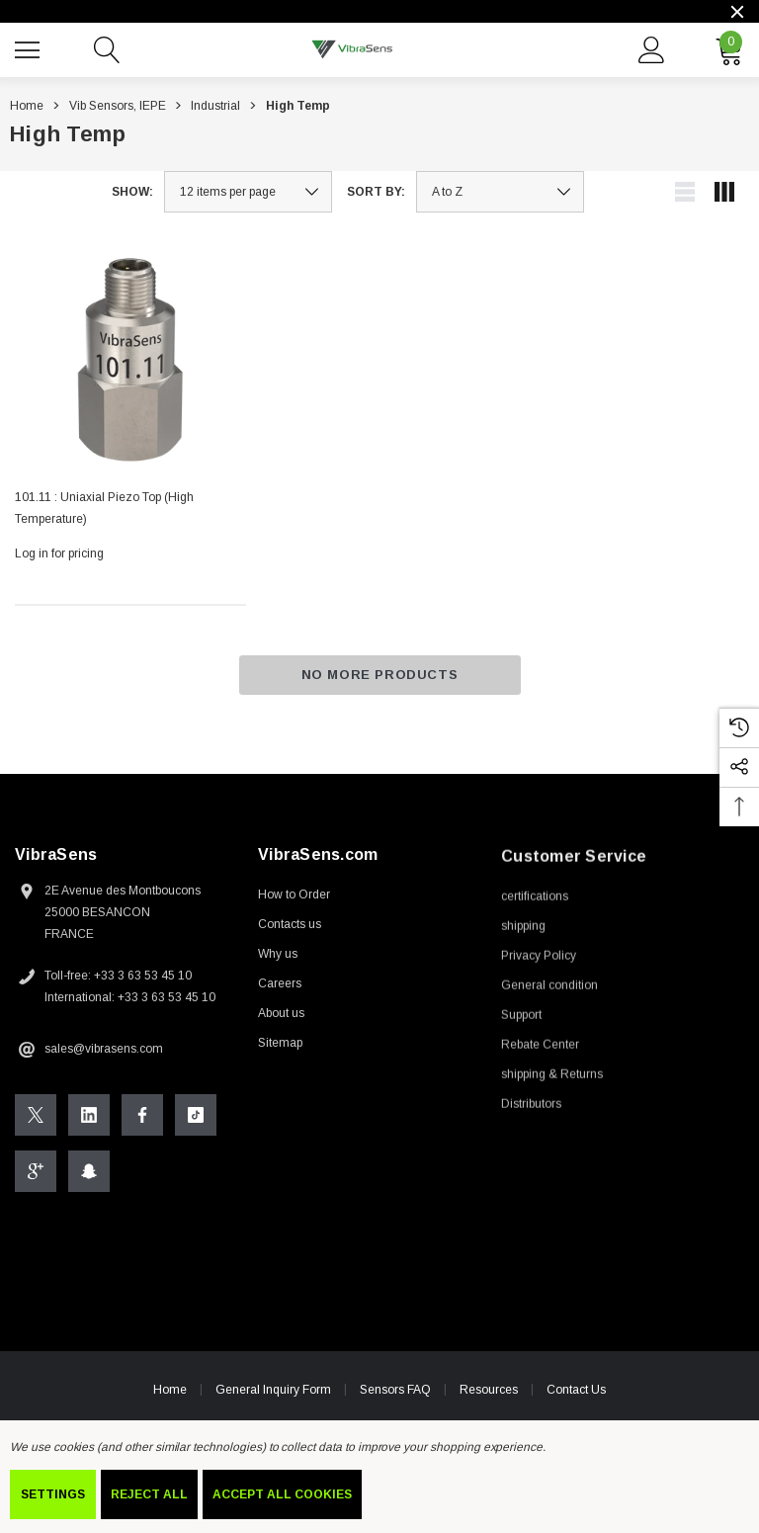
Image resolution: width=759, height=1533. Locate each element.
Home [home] (170, 1393)
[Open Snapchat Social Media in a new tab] (89, 1174)
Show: (132, 192)
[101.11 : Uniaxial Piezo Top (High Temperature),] (130, 357)
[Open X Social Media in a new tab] (35, 1118)
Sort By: (376, 192)
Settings (53, 1494)
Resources (489, 1393)
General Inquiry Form (273, 1393)
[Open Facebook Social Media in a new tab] (142, 1118)
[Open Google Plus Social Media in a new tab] (35, 1174)
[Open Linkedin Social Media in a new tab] (89, 1118)
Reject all (149, 1494)
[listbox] (500, 192)
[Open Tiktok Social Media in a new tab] (195, 1118)
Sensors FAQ (395, 1393)
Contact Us (576, 1394)
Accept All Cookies (282, 1494)
